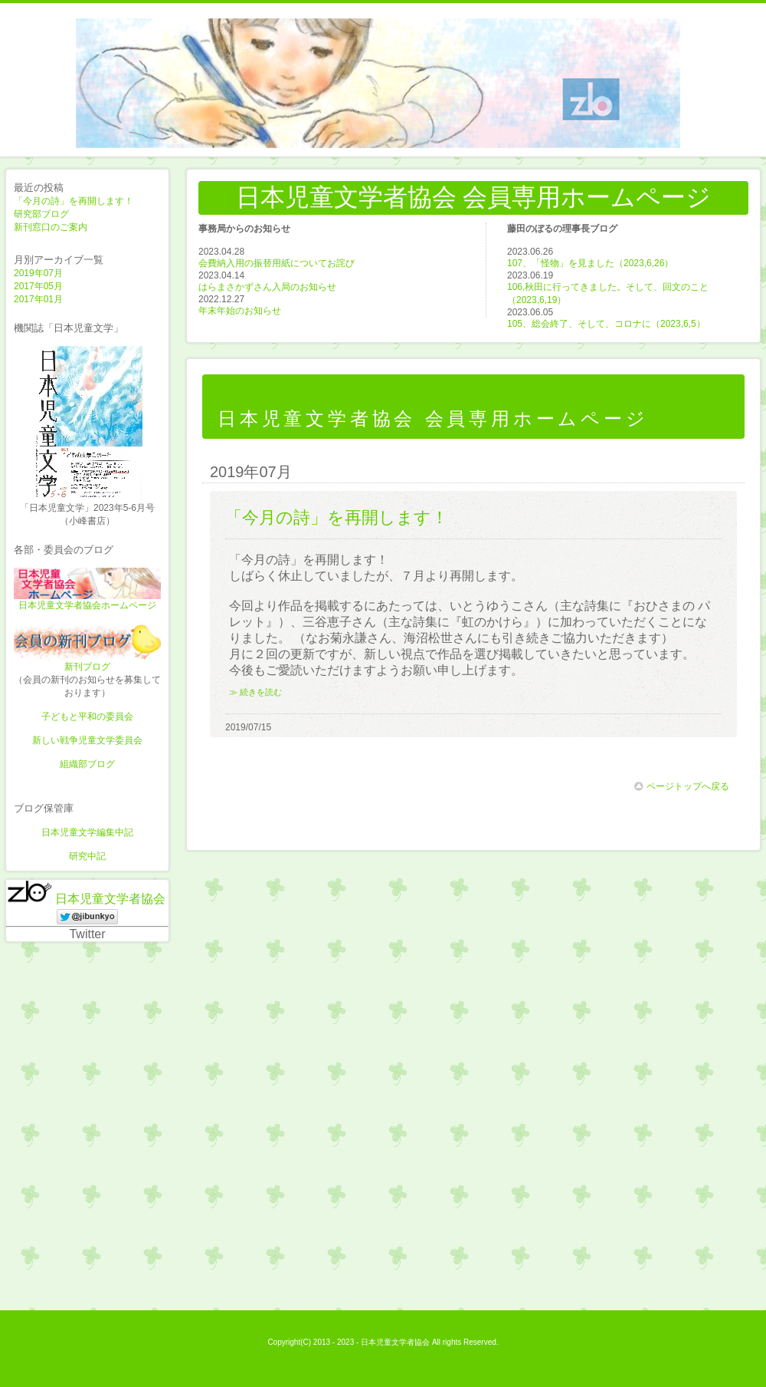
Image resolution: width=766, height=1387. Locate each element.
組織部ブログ (87, 764)
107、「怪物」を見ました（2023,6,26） (590, 263)
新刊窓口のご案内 (50, 227)
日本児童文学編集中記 (87, 832)
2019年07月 (38, 273)
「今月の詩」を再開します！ (73, 201)
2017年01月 (38, 299)
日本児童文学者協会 (110, 898)
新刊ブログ (87, 666)
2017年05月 (38, 286)
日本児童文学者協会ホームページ (87, 605)
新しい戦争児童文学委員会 (87, 740)
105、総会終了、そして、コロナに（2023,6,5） (606, 323)
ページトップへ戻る (681, 786)
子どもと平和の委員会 (87, 716)
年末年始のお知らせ (239, 310)
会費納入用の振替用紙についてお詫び (276, 263)
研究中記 (87, 856)
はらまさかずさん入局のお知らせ (267, 287)
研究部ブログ (41, 214)
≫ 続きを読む (255, 692)
